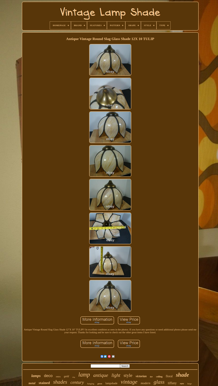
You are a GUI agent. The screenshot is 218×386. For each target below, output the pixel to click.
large (189, 383)
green (99, 384)
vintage (129, 382)
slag (73, 377)
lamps (36, 376)
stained (44, 383)
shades (60, 382)
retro (58, 376)
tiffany (172, 383)
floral (169, 376)
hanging (90, 383)
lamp (84, 374)
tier (151, 377)
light (115, 375)
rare (182, 383)
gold (66, 376)
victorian (141, 376)
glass (159, 382)
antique (100, 375)
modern (145, 383)
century (77, 382)
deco (48, 375)
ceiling (159, 376)
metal (32, 383)
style (128, 375)
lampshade (111, 383)
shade (182, 375)
